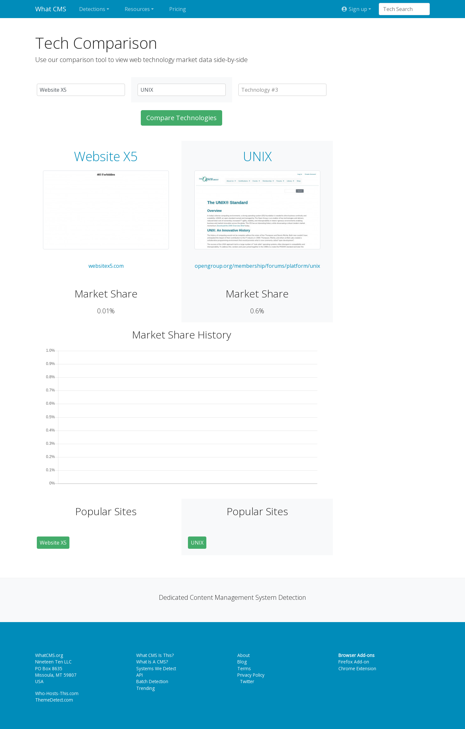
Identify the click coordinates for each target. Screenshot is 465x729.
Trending (145, 688)
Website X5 (106, 156)
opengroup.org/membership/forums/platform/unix (257, 265)
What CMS (50, 9)
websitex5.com (106, 265)
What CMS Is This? (155, 655)
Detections (92, 9)
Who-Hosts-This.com (56, 693)
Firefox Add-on (353, 662)
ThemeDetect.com (54, 700)
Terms (244, 668)
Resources (137, 9)
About (243, 655)
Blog (242, 662)
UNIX (257, 156)
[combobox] (401, 9)
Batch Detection (152, 681)
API (139, 675)
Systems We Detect (156, 668)
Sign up (354, 9)
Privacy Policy (250, 675)
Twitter (245, 681)
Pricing (177, 9)
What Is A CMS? (152, 662)
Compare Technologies (181, 117)
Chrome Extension (357, 668)
